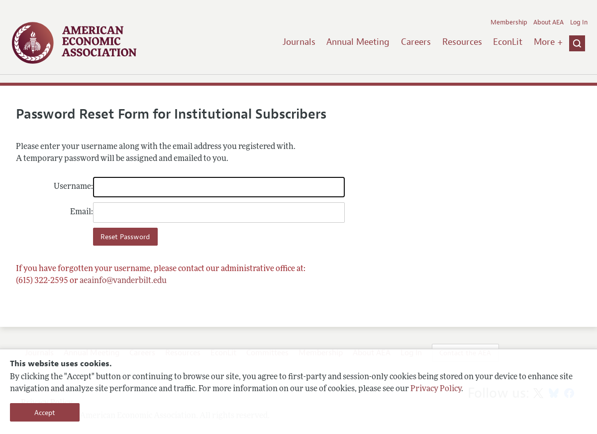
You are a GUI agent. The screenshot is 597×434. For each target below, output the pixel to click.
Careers (416, 41)
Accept (44, 412)
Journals (299, 41)
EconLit (507, 41)
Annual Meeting (358, 41)
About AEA (548, 22)
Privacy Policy (435, 389)
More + (548, 41)
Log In (579, 22)
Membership (509, 22)
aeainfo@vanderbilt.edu (123, 281)
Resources (462, 41)
